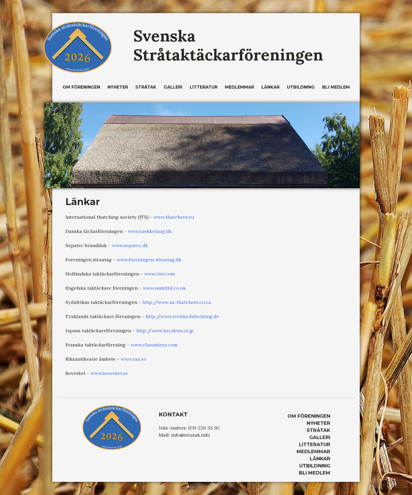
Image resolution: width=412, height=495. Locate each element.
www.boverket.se (109, 373)
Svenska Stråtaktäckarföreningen (228, 45)
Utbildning (301, 87)
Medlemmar (239, 87)
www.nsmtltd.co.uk (164, 288)
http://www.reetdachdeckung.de (182, 316)
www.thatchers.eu (174, 217)
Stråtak (145, 87)
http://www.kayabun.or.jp (165, 331)
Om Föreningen (81, 87)
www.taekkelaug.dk (150, 231)
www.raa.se (133, 359)
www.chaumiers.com (154, 345)
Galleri (173, 87)
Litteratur (204, 87)
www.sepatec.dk (130, 245)
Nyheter (117, 87)
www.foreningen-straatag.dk (149, 260)
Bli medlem (336, 87)
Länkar (270, 87)
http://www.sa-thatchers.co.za (176, 302)
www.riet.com (159, 274)
